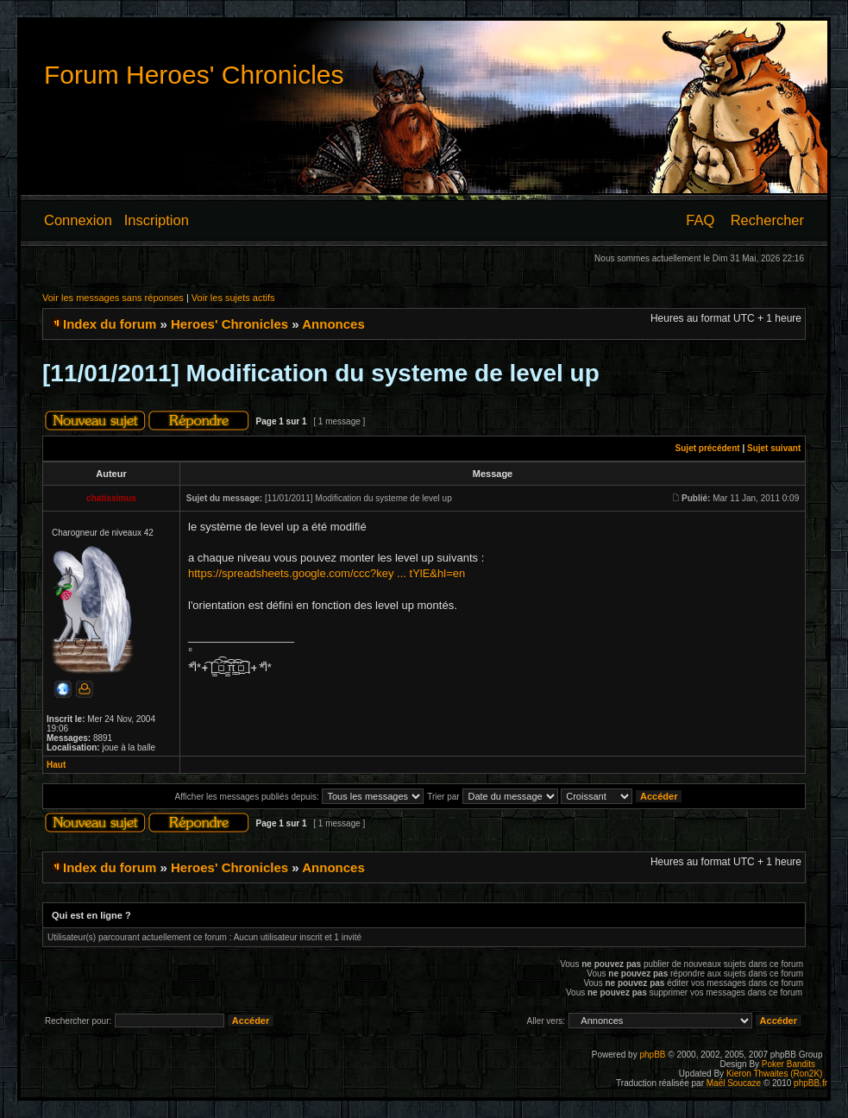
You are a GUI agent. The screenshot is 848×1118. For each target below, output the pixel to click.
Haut (56, 764)
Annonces (333, 324)
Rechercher (767, 220)
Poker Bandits (788, 1064)
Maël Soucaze (734, 1083)
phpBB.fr (810, 1083)
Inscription (156, 220)
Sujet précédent (707, 448)
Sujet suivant (774, 448)
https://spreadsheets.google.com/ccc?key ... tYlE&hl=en (326, 573)
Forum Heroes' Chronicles (194, 74)
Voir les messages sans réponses (113, 297)
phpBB (652, 1054)
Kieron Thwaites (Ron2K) (774, 1073)
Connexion (78, 220)
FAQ (700, 220)
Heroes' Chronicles (229, 324)
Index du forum (109, 324)
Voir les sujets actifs (233, 297)
